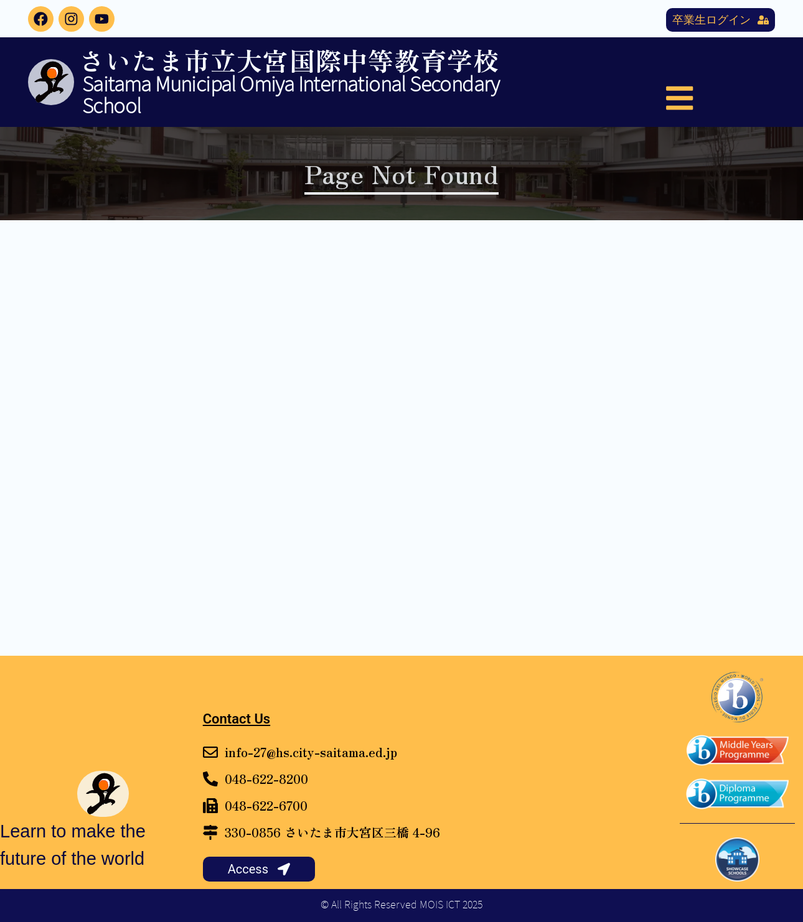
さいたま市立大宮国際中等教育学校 (289, 59)
